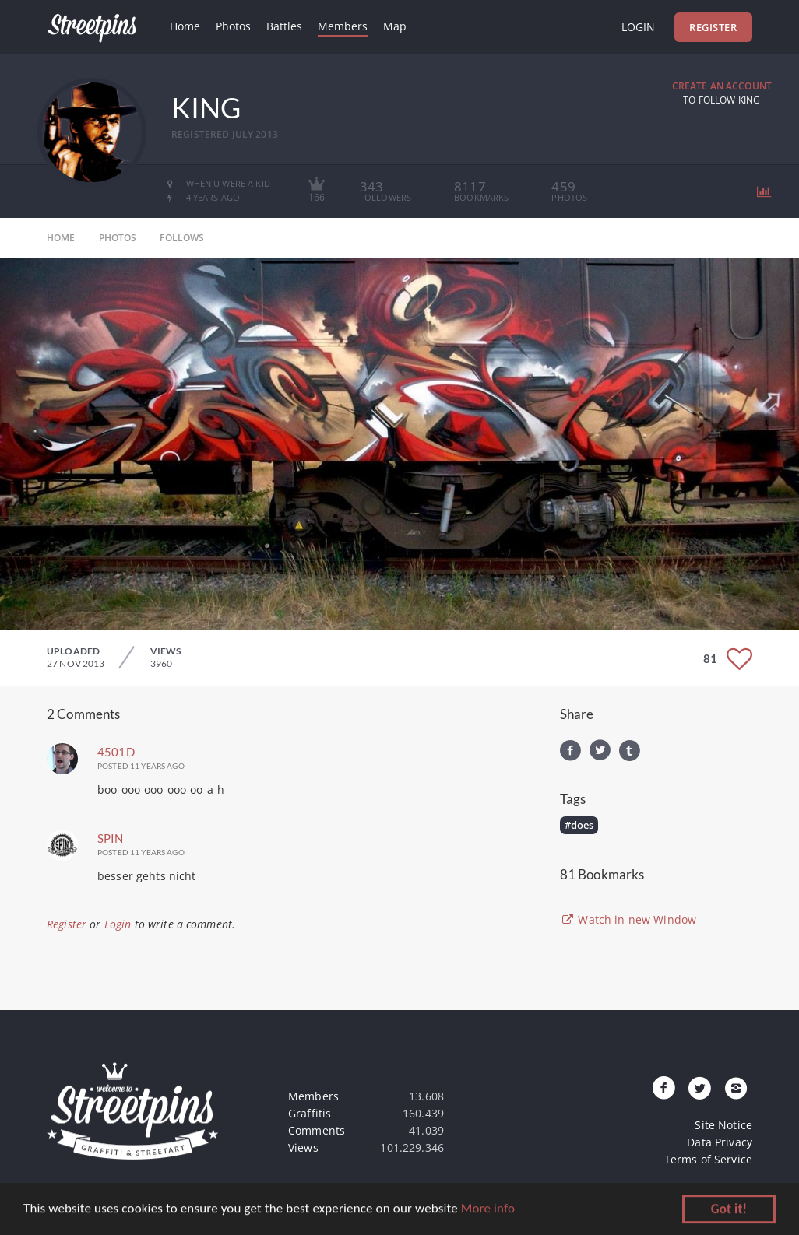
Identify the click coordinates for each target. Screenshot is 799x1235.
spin (110, 838)
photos (118, 237)
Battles (284, 26)
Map (395, 26)
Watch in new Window (628, 919)
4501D (116, 752)
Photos (233, 26)
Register (713, 27)
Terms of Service (708, 1159)
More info (488, 1210)
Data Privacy (719, 1142)
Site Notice (723, 1124)
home (61, 237)
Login (638, 26)
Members (343, 26)
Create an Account (722, 86)
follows (182, 237)
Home (185, 26)
